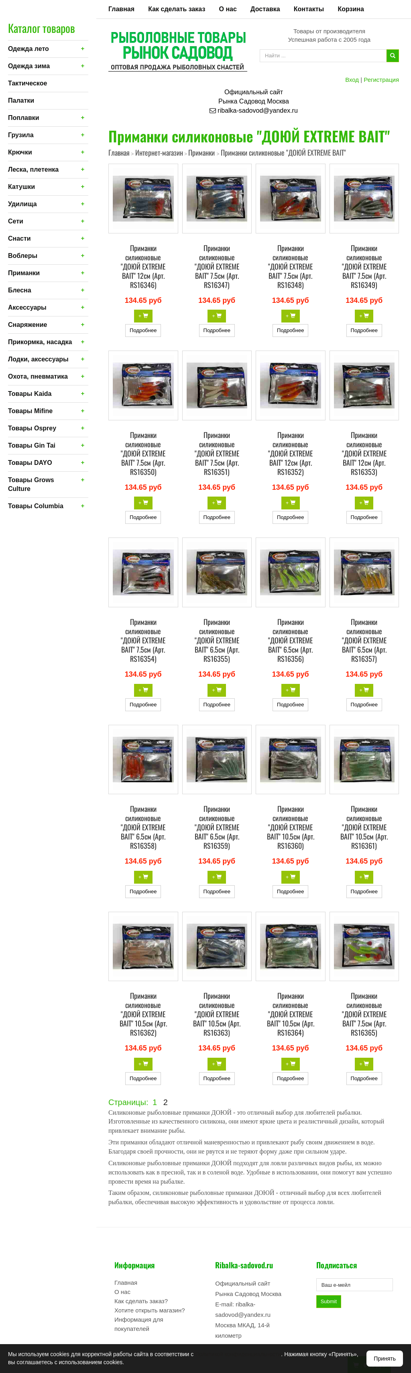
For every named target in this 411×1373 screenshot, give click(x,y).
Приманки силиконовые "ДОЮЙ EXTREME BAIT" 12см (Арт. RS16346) (143, 266)
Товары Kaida (30, 393)
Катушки (21, 186)
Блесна (19, 290)
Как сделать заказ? (141, 1301)
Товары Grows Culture (31, 484)
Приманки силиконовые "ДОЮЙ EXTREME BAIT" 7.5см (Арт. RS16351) (217, 453)
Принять (385, 1358)
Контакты (309, 9)
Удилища (22, 204)
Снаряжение (27, 324)
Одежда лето (28, 48)
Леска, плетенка (33, 169)
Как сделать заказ (176, 9)
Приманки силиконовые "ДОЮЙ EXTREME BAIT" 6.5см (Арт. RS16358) (143, 827)
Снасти (19, 238)
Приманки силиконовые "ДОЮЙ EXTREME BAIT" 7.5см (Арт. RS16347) (217, 266)
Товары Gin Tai (31, 445)
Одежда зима (29, 66)
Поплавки (23, 117)
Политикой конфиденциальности (238, 1354)
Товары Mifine (30, 411)
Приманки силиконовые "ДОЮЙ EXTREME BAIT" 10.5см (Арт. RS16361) (364, 827)
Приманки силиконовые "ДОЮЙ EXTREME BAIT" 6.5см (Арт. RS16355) (217, 640)
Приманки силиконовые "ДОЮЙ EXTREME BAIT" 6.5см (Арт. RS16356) (290, 640)
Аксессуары (27, 307)
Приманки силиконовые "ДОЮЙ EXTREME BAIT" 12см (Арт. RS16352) (290, 453)
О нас (228, 9)
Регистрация (381, 79)
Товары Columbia (35, 506)
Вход (352, 79)
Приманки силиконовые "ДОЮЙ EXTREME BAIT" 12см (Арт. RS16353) (364, 453)
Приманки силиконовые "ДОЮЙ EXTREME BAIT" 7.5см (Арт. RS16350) (143, 453)
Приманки (24, 273)
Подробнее (143, 330)
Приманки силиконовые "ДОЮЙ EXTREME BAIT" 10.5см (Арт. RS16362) (143, 1014)
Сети (15, 221)
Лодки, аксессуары (38, 359)
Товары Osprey (32, 428)
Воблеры (22, 255)
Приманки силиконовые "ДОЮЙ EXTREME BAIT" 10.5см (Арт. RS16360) (290, 827)
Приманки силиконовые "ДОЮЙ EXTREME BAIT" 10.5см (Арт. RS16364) (290, 1014)
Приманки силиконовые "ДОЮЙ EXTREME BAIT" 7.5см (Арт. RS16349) (364, 266)
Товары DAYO (30, 462)
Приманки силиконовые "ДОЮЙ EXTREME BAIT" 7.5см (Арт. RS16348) (290, 266)
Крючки (20, 152)
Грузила (21, 135)
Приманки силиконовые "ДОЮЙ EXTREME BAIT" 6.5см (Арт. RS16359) (217, 827)
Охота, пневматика (38, 376)
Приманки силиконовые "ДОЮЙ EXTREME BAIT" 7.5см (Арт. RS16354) (143, 640)
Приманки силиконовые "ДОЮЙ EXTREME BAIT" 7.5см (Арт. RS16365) (364, 1014)
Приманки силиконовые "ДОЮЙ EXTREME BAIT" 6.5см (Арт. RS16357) (364, 640)
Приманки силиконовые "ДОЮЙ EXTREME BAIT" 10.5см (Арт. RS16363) (216, 1014)
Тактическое (27, 83)
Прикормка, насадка (40, 342)
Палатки (21, 100)
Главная (121, 9)
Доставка (265, 9)
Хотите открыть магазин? (149, 1310)
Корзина (351, 9)
